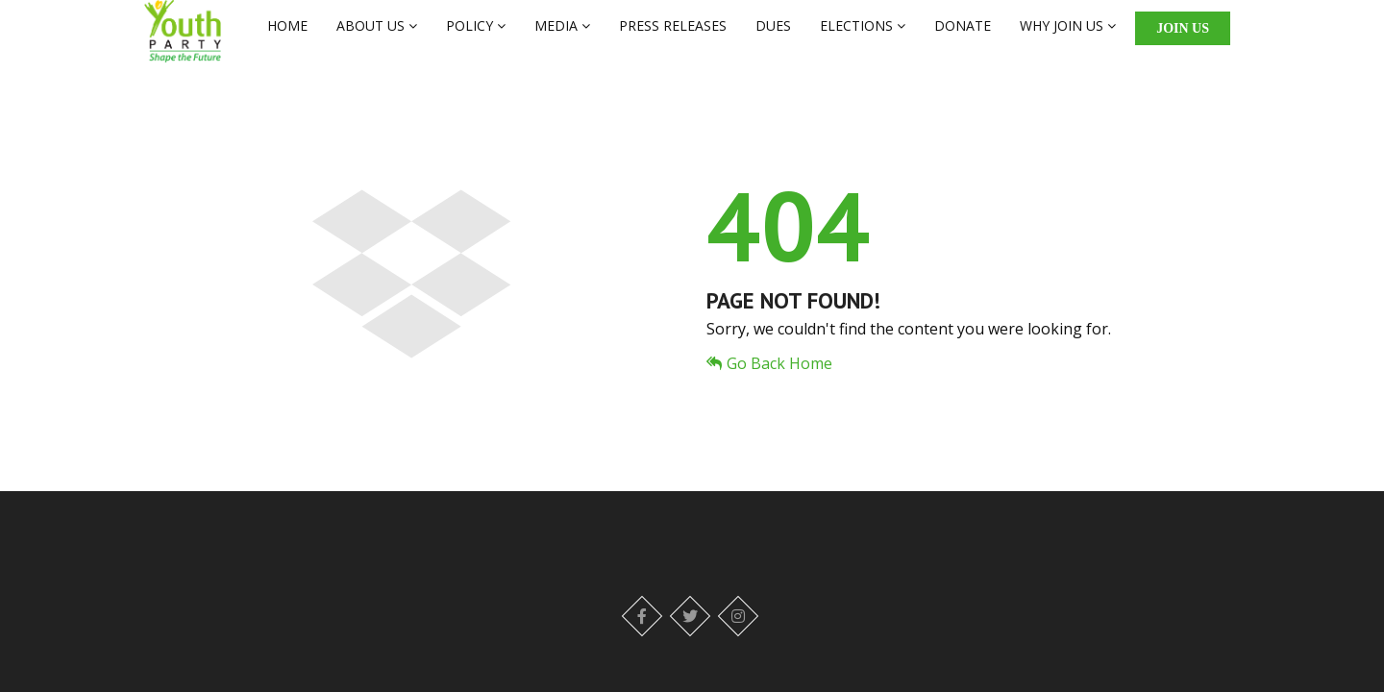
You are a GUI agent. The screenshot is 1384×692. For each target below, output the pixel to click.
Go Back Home (769, 382)
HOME (287, 35)
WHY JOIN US (1068, 35)
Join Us (1182, 38)
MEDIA (562, 35)
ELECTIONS (862, 35)
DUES (773, 35)
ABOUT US (376, 35)
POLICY (476, 35)
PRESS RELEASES (673, 35)
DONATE (962, 35)
